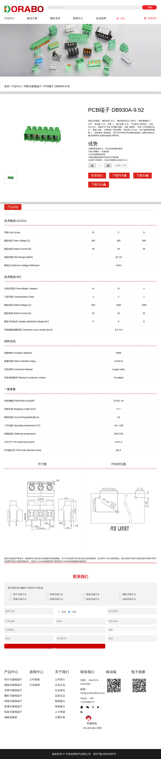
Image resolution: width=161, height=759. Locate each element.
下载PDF (119, 175)
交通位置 (60, 717)
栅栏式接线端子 (13, 695)
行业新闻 (35, 684)
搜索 (150, 7)
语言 (120, 18)
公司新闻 (35, 679)
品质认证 (60, 695)
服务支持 (55, 18)
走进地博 (101, 18)
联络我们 (150, 18)
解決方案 (32, 18)
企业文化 (60, 684)
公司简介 (60, 679)
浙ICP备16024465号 (104, 754)
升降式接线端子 (32, 86)
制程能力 (60, 700)
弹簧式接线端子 (13, 700)
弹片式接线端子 (13, 679)
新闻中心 (78, 18)
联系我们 (97, 175)
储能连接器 (10, 717)
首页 (6, 86)
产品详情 (13, 207)
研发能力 (60, 706)
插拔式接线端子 (13, 684)
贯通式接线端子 (13, 706)
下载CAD (98, 184)
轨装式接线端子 (13, 711)
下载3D (143, 175)
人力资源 (60, 711)
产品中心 (9, 18)
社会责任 (60, 690)
